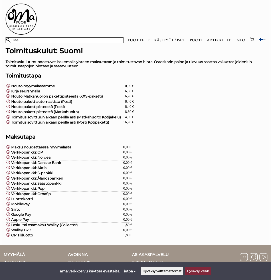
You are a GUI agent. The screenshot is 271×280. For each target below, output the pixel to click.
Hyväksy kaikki (198, 271)
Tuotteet (138, 40)
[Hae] (64, 40)
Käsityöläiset (169, 40)
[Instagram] (254, 257)
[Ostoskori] (252, 40)
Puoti (196, 40)
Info (240, 40)
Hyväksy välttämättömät (162, 271)
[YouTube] (263, 257)
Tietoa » (129, 271)
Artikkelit (219, 40)
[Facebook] (244, 257)
